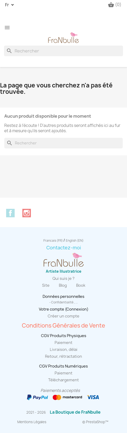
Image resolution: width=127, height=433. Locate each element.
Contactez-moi (63, 247)
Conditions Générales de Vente (63, 325)
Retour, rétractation (63, 356)
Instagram (26, 213)
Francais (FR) (53, 240)
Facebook (10, 213)
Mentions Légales (31, 421)
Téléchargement (63, 380)
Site (46, 285)
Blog (63, 285)
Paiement (63, 342)
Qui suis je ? (63, 278)
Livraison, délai (63, 349)
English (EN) (75, 240)
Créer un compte (63, 316)
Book (80, 285)
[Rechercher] (63, 51)
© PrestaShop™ (95, 421)
